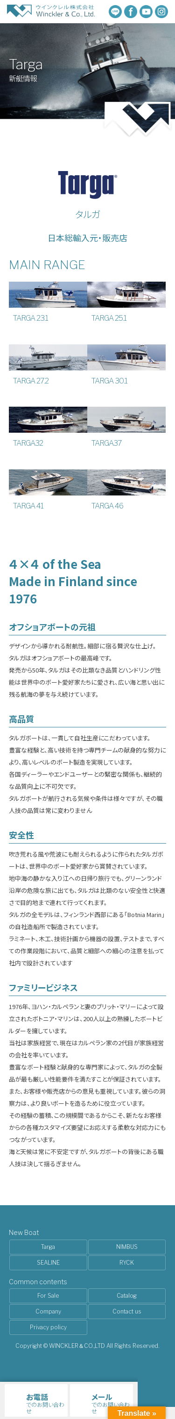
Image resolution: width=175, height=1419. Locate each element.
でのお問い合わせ (45, 1403)
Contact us (126, 1311)
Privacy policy (48, 1327)
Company (48, 1311)
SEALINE (48, 1262)
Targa (48, 1246)
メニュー (156, 1388)
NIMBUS (127, 1246)
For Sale (48, 1295)
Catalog (127, 1295)
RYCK (126, 1262)
